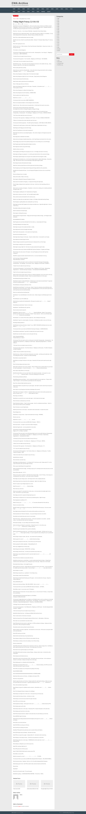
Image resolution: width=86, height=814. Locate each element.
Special (48, 11)
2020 (38, 11)
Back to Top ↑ (71, 812)
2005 (38, 9)
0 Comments (25, 24)
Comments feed (60, 63)
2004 (33, 9)
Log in (58, 60)
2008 (52, 9)
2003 (28, 9)
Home (14, 18)
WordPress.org (60, 64)
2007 (47, 9)
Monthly (43, 11)
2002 (23, 9)
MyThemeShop (66, 812)
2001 (19, 9)
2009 (57, 9)
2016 (28, 11)
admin (17, 24)
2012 (71, 9)
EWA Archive (20, 3)
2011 (66, 9)
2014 (19, 11)
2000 (14, 9)
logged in (19, 806)
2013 (14, 11)
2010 (62, 9)
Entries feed (59, 61)
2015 (23, 11)
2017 (33, 11)
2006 (43, 9)
